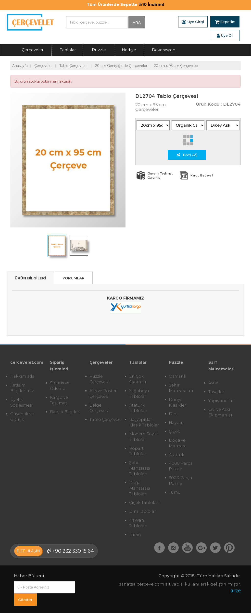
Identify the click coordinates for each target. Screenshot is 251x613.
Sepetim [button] (225, 22)
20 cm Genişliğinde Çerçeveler (121, 65)
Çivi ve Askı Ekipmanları (221, 412)
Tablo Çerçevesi (105, 419)
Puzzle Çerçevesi (99, 379)
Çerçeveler (33, 50)
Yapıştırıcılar (221, 400)
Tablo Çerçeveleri (73, 65)
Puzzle (99, 50)
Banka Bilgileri (65, 412)
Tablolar (68, 50)
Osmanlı (177, 376)
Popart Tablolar (137, 451)
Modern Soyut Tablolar (143, 437)
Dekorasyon (163, 50)
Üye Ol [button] (225, 35)
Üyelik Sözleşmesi (21, 402)
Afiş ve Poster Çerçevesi (103, 393)
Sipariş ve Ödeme (59, 386)
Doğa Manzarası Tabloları (139, 488)
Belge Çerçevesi (99, 408)
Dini (173, 414)
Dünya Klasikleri (178, 402)
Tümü (135, 534)
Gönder (25, 599)
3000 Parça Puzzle (180, 480)
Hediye (129, 50)
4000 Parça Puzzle (181, 466)
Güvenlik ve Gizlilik (22, 417)
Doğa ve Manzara (178, 443)
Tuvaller (216, 391)
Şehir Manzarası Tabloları (139, 468)
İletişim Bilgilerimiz (22, 388)
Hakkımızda (22, 376)
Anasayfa (20, 65)
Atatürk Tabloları (138, 408)
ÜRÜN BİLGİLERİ (30, 278)
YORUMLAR (74, 278)
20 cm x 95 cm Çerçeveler (176, 65)
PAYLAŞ (187, 154)
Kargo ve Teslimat (59, 400)
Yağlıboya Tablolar (139, 393)
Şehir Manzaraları (181, 388)
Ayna (213, 383)
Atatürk (176, 454)
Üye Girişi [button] (193, 22)
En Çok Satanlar (138, 379)
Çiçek (174, 431)
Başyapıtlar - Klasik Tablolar (144, 422)
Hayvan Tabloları (138, 523)
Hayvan (176, 422)
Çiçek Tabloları (144, 502)
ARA (137, 22)
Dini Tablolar (142, 511)
